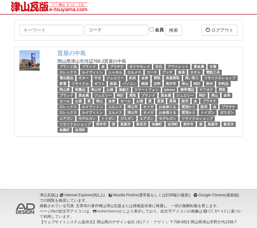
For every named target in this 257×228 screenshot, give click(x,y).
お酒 (109, 90)
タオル (195, 72)
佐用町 (173, 124)
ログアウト (220, 30)
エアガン (66, 118)
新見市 (141, 124)
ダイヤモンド (139, 66)
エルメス (134, 72)
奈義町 (157, 124)
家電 (62, 84)
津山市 (96, 90)
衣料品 (223, 84)
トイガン (207, 112)
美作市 (171, 84)
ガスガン (227, 112)
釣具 (132, 78)
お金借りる (167, 107)
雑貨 (144, 84)
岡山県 (64, 90)
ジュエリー (115, 78)
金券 (144, 78)
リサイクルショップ (219, 78)
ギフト (99, 84)
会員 (156, 29)
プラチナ (117, 66)
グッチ (167, 72)
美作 (209, 84)
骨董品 (80, 90)
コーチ (152, 72)
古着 (212, 66)
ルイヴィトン (92, 72)
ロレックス (68, 72)
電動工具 (213, 72)
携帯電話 (187, 90)
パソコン (129, 84)
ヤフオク (206, 90)
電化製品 (66, 78)
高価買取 (173, 78)
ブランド (89, 66)
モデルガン (87, 118)
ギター (83, 78)
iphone (169, 90)
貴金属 (199, 66)
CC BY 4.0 (217, 211)
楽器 (113, 84)
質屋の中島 (71, 53)
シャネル (115, 72)
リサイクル (80, 84)
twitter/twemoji (109, 211)
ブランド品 (68, 66)
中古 (97, 78)
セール (64, 101)
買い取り (192, 78)
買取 (157, 78)
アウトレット (178, 66)
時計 (197, 84)
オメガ (148, 107)
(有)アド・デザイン (152, 222)
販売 (184, 101)
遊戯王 (124, 90)
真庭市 (125, 124)
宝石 (158, 66)
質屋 (160, 101)
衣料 (157, 84)
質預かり (188, 107)
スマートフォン (146, 90)
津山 (184, 84)
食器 (181, 72)
